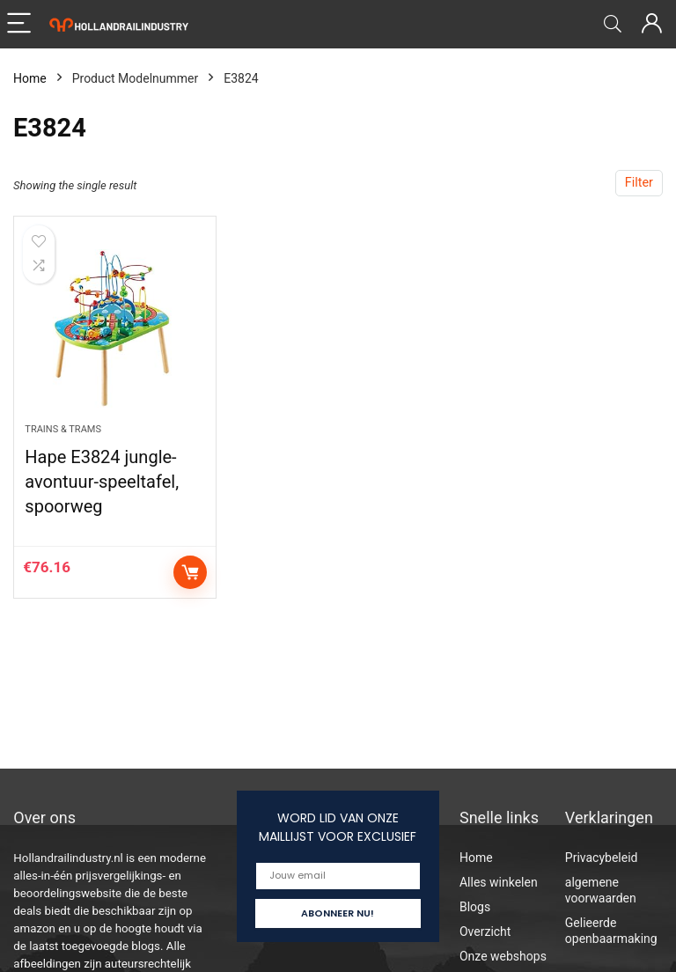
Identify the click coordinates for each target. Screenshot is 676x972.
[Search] (613, 24)
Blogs (474, 907)
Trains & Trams (63, 429)
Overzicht (485, 931)
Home (30, 78)
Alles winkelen (498, 882)
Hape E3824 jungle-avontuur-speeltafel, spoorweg (102, 481)
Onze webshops (503, 956)
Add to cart (190, 572)
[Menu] (21, 24)
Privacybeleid (601, 857)
